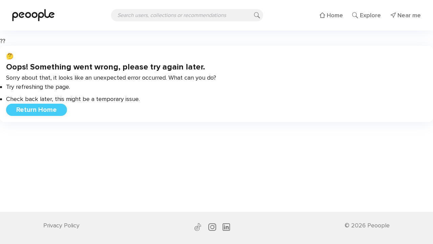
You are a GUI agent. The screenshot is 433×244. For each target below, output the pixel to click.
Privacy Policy (61, 225)
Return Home (36, 110)
